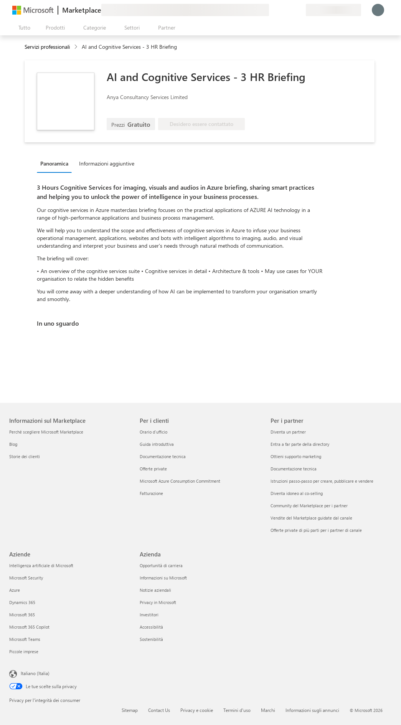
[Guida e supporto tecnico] (281, 10)
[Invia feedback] (272, 10)
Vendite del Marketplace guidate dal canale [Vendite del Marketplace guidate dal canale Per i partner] (311, 518)
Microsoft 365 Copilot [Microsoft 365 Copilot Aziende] (29, 627)
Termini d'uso (237, 710)
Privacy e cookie (196, 710)
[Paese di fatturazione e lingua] (333, 10)
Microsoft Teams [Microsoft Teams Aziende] (24, 639)
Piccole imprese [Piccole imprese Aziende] (23, 651)
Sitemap (130, 710)
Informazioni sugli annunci (312, 710)
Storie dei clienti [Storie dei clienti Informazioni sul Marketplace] (24, 456)
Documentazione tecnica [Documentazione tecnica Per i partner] (294, 469)
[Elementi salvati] (290, 10)
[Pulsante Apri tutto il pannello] (22, 27)
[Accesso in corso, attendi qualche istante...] (378, 10)
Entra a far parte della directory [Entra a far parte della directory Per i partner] (300, 444)
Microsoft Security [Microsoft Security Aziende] (26, 578)
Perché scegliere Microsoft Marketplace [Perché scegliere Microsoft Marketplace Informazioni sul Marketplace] (46, 432)
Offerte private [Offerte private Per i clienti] (153, 469)
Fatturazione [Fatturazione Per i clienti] (151, 493)
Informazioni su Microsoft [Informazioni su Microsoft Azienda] (163, 578)
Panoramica (54, 163)
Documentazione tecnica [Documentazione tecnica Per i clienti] (163, 456)
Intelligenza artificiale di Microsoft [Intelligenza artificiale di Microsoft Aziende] (41, 565)
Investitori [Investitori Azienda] (149, 614)
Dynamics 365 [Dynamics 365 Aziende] (22, 602)
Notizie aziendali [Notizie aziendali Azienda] (155, 590)
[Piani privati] (300, 10)
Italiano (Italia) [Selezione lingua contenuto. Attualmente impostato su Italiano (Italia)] (35, 673)
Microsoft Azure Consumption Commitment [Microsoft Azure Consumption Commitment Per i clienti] (180, 481)
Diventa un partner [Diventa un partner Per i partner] (288, 432)
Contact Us (159, 710)
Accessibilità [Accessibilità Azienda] (151, 627)
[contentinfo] (76, 47)
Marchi (268, 710)
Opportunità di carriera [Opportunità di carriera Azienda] (161, 565)
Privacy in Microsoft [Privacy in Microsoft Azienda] (158, 602)
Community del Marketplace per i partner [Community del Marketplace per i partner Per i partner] (309, 505)
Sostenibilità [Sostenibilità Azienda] (151, 639)
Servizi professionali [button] (47, 46)
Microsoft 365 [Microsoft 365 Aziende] (22, 614)
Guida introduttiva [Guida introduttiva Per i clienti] (157, 444)
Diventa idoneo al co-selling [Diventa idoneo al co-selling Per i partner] (297, 493)
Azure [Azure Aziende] (14, 590)
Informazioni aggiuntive (106, 163)
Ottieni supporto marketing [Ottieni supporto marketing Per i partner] (296, 456)
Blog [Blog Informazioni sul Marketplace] (13, 444)
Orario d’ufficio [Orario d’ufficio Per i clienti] (153, 432)
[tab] (56, 163)
